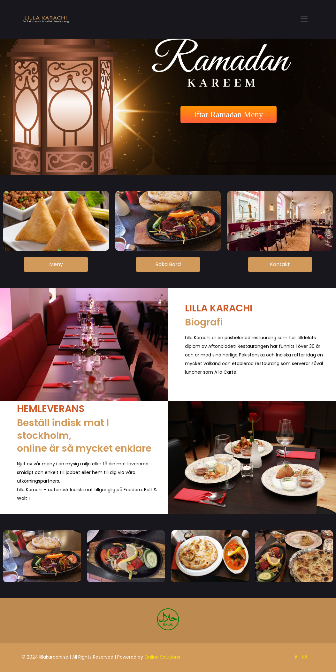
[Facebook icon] (296, 656)
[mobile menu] (304, 19)
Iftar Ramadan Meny (228, 114)
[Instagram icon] (304, 656)
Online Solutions (162, 657)
